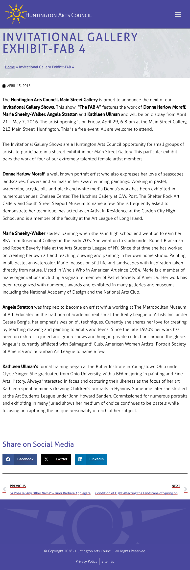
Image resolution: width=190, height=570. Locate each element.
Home (10, 67)
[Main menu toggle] (178, 14)
